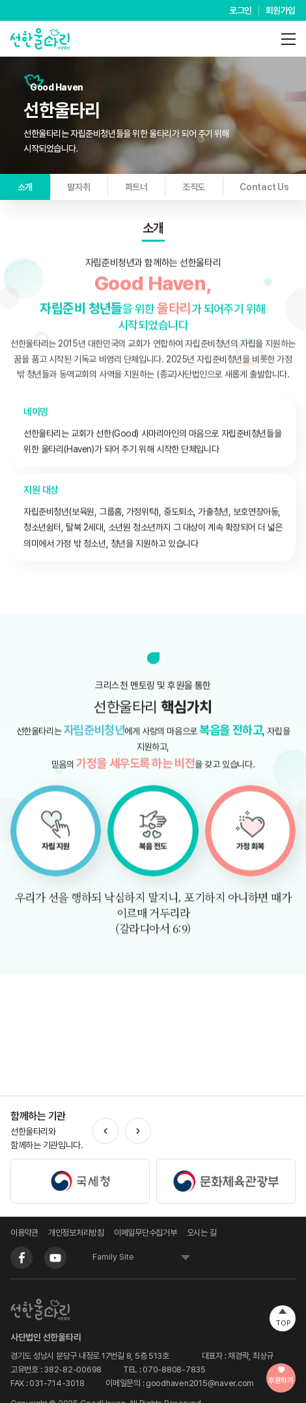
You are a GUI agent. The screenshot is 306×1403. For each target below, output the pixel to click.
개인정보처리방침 (76, 1233)
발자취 (78, 187)
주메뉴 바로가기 (0, 0)
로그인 (240, 10)
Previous (105, 1131)
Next (138, 1131)
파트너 (136, 187)
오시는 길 (202, 1233)
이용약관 (24, 1233)
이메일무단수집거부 (145, 1233)
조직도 (193, 187)
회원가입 (281, 10)
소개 (25, 187)
